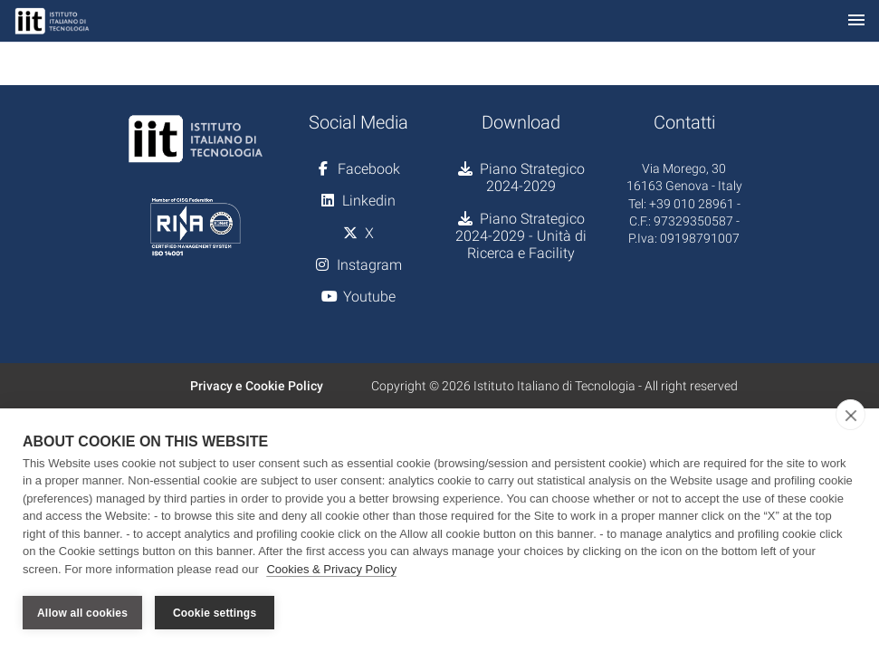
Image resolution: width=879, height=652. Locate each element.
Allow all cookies (82, 613)
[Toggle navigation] (856, 21)
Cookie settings (214, 613)
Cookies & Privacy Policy (331, 569)
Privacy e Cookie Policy (256, 386)
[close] (850, 414)
